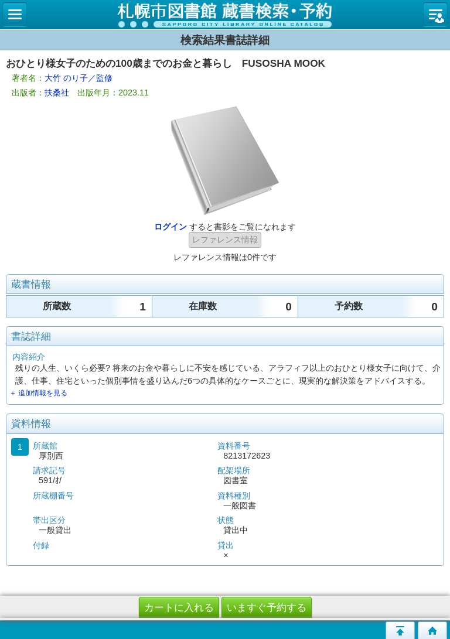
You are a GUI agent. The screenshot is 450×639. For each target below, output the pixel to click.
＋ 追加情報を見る (38, 393)
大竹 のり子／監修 (78, 78)
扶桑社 (57, 92)
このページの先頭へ (400, 630)
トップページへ (432, 630)
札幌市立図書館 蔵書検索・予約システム (225, 14)
